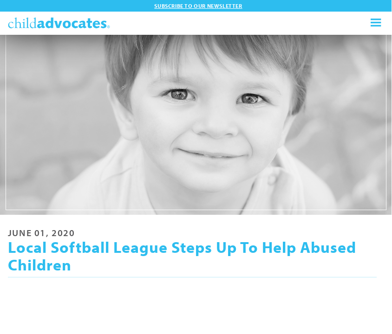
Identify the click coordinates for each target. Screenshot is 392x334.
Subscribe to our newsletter (198, 5)
